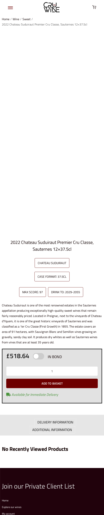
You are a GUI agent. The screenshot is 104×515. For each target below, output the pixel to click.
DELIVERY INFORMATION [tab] (55, 233)
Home (5, 19)
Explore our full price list (23, 458)
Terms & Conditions (29, 488)
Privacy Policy (49, 488)
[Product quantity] (52, 182)
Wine (16, 19)
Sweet (26, 19)
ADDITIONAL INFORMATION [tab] (52, 240)
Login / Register (11, 397)
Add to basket (52, 194)
